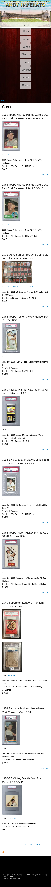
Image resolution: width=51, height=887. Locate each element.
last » (38, 844)
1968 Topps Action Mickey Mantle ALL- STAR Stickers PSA (25, 534)
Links (26, 62)
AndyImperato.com (23, 875)
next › (32, 844)
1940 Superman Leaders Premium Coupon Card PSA (23, 604)
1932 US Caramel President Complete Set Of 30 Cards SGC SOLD (25, 256)
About (26, 39)
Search (26, 77)
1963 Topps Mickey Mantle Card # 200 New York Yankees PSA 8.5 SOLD (25, 186)
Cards (4, 155)
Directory (26, 54)
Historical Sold (28, 287)
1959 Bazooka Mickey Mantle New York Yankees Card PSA (23, 710)
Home (26, 31)
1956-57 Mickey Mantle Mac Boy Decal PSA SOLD (21, 780)
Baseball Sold (12, 155)
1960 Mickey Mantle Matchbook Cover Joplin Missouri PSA (25, 391)
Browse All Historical (14, 287)
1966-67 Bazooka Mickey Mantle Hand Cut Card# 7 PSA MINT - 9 (25, 461)
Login (4, 876)
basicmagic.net (14, 878)
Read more (44, 174)
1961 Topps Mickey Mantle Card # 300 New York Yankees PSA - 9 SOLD (25, 116)
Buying (26, 46)
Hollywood (11, 675)
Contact (26, 85)
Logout (10, 876)
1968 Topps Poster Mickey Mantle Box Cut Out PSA (25, 318)
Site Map (26, 69)
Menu (26, 25)
